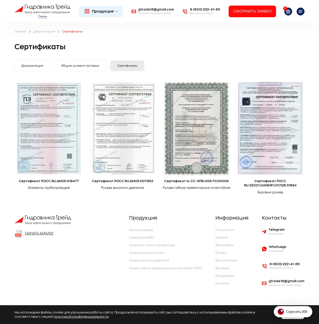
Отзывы (221, 253)
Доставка (222, 268)
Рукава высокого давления (149, 260)
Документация (32, 66)
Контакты (222, 283)
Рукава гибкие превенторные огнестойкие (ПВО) (165, 268)
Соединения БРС (141, 237)
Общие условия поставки (80, 66)
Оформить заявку (252, 11)
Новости (221, 237)
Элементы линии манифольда (152, 245)
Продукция (101, 11)
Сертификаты (127, 66)
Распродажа (224, 276)
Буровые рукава (141, 230)
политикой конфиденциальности (81, 316)
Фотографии (224, 245)
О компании (224, 230)
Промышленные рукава (146, 253)
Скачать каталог (34, 234)
